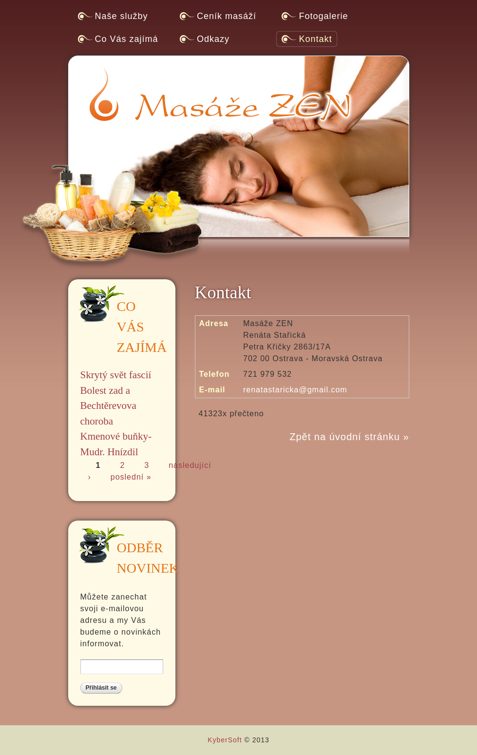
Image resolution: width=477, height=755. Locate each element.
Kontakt (315, 39)
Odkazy (213, 39)
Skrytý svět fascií (116, 375)
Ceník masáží (226, 16)
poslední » (131, 477)
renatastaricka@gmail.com (295, 390)
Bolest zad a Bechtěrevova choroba (108, 406)
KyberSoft (225, 740)
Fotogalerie (323, 16)
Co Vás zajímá (126, 39)
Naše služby (121, 16)
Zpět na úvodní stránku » (349, 436)
